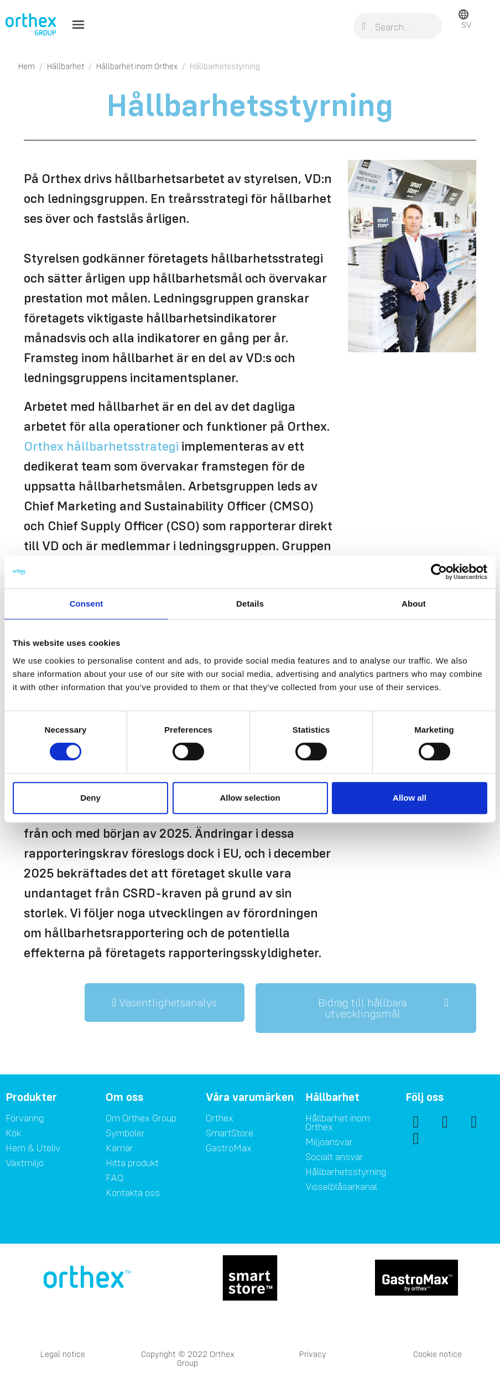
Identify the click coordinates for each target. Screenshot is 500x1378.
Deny (90, 797)
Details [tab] (250, 603)
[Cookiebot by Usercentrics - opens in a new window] (438, 571)
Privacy (312, 1354)
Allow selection (250, 797)
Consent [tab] (86, 603)
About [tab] (414, 603)
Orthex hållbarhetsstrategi (101, 446)
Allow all (409, 797)
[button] (164, 1002)
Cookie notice (437, 1354)
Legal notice (62, 1354)
